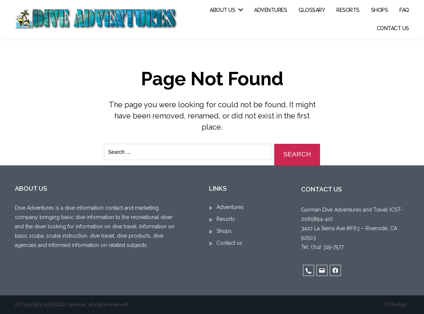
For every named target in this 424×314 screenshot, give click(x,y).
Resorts (348, 10)
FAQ (404, 10)
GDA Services (71, 304)
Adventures (270, 10)
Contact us (393, 28)
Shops (379, 10)
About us (222, 10)
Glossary (311, 10)
